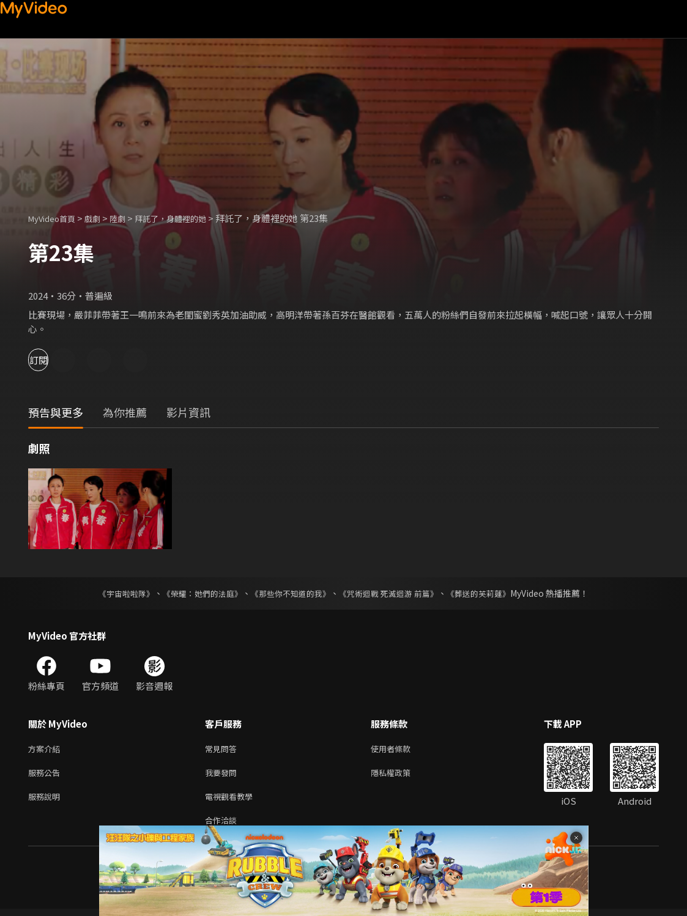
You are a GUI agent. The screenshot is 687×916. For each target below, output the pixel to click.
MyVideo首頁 (56, 218)
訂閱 (52, 359)
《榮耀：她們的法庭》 (196, 593)
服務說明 (46, 800)
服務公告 (46, 775)
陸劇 (130, 218)
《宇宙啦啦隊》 (114, 593)
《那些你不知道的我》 (290, 593)
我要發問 (223, 775)
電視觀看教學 (232, 800)
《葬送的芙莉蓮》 (490, 593)
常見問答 (223, 749)
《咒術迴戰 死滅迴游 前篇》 (394, 593)
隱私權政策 (401, 775)
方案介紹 (46, 749)
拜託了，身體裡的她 (189, 218)
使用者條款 (401, 749)
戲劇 (102, 218)
